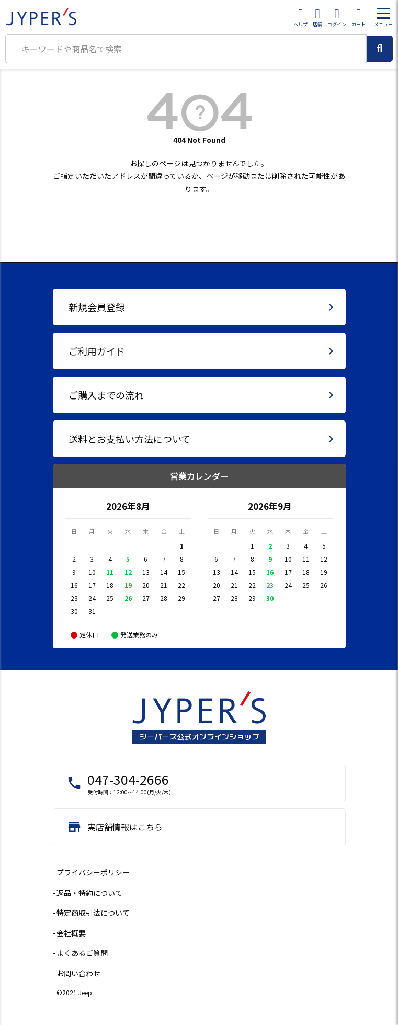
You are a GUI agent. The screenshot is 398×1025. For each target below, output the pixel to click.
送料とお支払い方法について (129, 439)
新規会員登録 (97, 307)
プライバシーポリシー (93, 872)
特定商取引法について (93, 912)
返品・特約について (89, 892)
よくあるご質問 (82, 953)
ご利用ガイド (97, 351)
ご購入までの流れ (106, 395)
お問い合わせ (78, 973)
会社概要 (71, 933)
